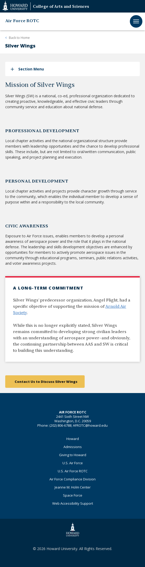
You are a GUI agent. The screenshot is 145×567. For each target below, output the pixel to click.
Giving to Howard (72, 455)
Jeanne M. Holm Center (73, 487)
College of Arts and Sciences (61, 7)
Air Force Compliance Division (72, 479)
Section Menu (31, 69)
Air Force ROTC (22, 21)
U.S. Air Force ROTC (73, 471)
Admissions (72, 446)
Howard (72, 438)
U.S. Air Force (72, 463)
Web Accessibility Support (72, 503)
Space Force (72, 495)
